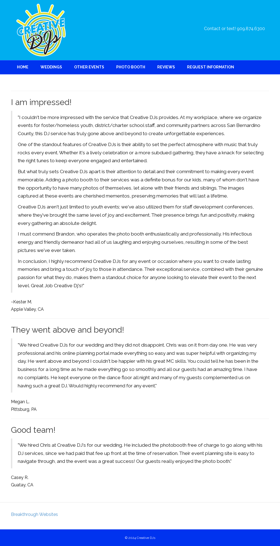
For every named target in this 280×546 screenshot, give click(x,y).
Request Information (210, 67)
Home (22, 67)
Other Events (89, 67)
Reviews (166, 67)
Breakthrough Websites (34, 514)
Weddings (51, 67)
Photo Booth (130, 67)
